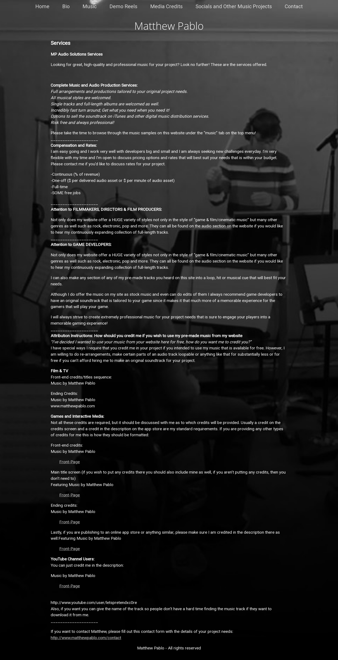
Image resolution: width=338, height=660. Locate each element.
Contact (294, 6)
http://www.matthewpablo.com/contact (86, 637)
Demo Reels (123, 6)
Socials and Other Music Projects (234, 6)
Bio (66, 6)
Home (42, 6)
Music (90, 6)
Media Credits (166, 6)
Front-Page (69, 461)
